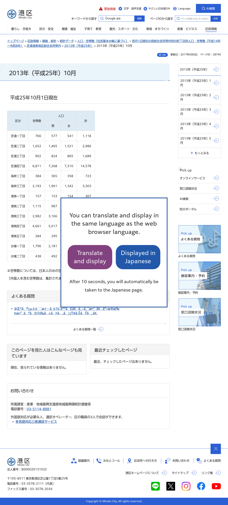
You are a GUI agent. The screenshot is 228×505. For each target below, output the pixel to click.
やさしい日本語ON (159, 8)
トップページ (15, 41)
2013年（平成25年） (78, 45)
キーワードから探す (102, 18)
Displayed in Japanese (138, 257)
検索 (216, 18)
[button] (107, 8)
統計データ (67, 41)
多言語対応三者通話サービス (36, 421)
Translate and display (90, 257)
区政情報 (33, 41)
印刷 (164, 55)
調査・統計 (49, 41)
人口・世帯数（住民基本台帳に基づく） (103, 41)
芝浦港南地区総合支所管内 (44, 45)
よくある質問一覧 (84, 329)
